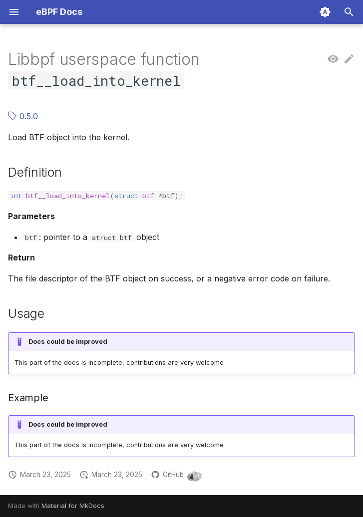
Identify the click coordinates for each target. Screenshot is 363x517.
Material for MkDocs (72, 506)
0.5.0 (23, 116)
